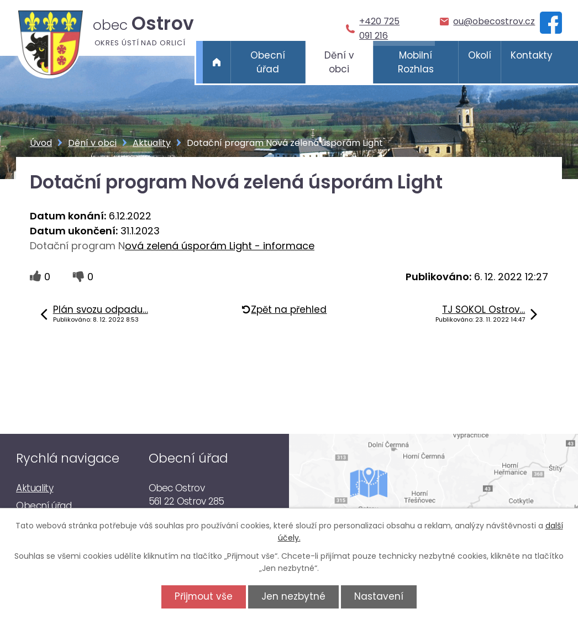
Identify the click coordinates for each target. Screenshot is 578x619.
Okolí (479, 55)
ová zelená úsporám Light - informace (219, 246)
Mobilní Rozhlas (416, 62)
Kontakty (532, 55)
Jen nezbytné (293, 596)
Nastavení (380, 596)
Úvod (216, 62)
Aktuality (152, 143)
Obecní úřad (267, 62)
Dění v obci (339, 62)
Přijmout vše (202, 596)
